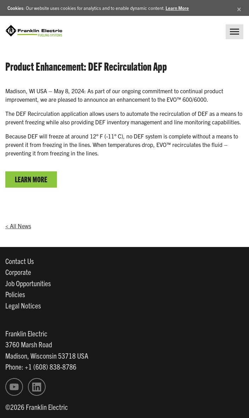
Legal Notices (23, 305)
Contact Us (19, 260)
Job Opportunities (28, 283)
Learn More (177, 8)
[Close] (239, 8)
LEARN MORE (31, 179)
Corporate (18, 271)
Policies (15, 294)
